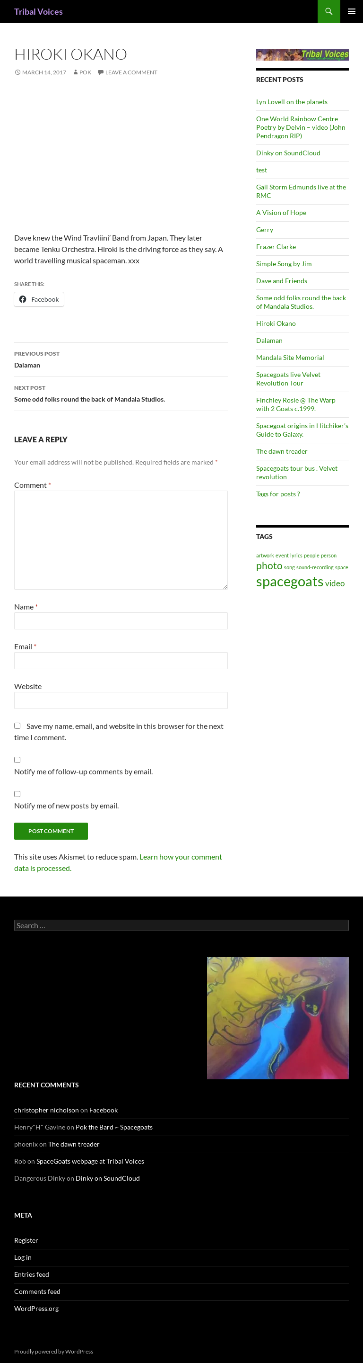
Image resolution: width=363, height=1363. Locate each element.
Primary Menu (351, 11)
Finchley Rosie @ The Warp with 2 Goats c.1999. (296, 404)
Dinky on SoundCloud (288, 153)
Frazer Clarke (276, 246)
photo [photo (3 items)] (269, 565)
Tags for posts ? (278, 494)
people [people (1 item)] (312, 555)
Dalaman (121, 358)
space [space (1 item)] (341, 567)
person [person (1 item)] (329, 555)
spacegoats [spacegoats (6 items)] (290, 581)
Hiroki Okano (276, 323)
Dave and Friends (281, 281)
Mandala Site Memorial (290, 357)
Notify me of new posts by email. (66, 805)
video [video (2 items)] (335, 583)
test (261, 170)
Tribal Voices (38, 11)
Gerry (264, 229)
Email (25, 646)
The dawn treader (282, 451)
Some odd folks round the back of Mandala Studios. (121, 392)
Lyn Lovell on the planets (292, 102)
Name (26, 606)
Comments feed (37, 1291)
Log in (23, 1257)
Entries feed (31, 1274)
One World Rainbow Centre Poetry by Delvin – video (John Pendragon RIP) (301, 127)
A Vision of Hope (281, 212)
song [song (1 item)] (289, 567)
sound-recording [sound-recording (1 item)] (315, 567)
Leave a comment (131, 72)
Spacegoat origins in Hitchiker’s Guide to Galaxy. (302, 429)
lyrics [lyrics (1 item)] (296, 555)
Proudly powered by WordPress (53, 1351)
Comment (32, 484)
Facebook (103, 1110)
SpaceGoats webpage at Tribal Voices (90, 1161)
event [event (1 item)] (282, 555)
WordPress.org (36, 1308)
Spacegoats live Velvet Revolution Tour (288, 378)
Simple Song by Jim (284, 264)
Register (26, 1240)
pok (85, 72)
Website (28, 686)
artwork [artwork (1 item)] (265, 555)
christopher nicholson (46, 1110)
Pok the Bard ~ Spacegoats (114, 1127)
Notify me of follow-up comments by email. (83, 771)
